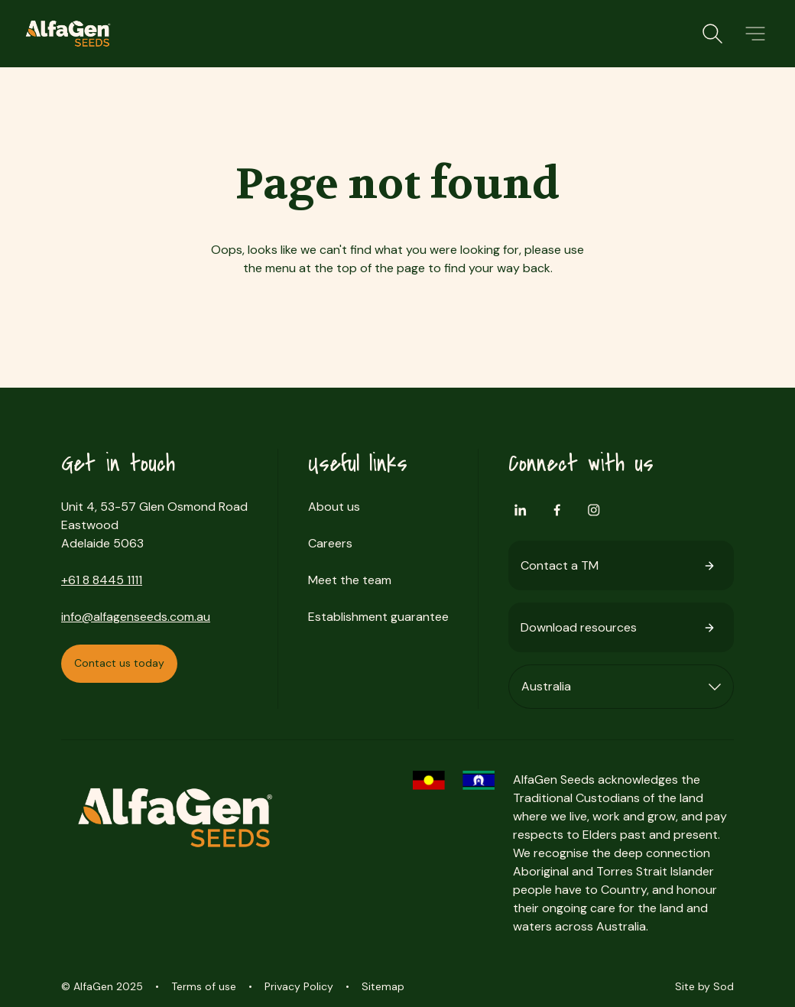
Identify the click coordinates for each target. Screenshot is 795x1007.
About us (334, 507)
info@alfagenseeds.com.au (135, 617)
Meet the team (349, 580)
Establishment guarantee (378, 617)
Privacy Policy (298, 986)
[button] (755, 33)
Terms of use (203, 986)
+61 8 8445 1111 (101, 580)
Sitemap (383, 986)
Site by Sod (704, 986)
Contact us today (119, 663)
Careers (330, 543)
